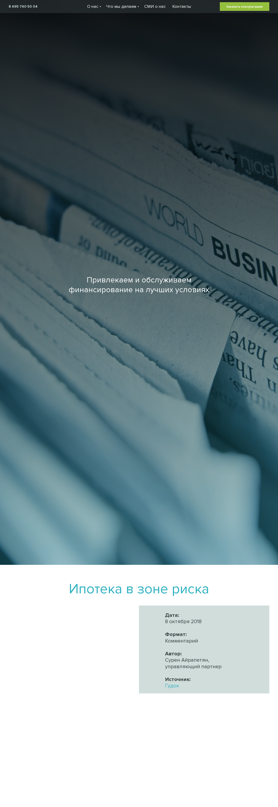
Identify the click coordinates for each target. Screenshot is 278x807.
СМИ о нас (155, 6)
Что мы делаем (121, 6)
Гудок (172, 686)
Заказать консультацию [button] (244, 6)
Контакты (181, 6)
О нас (92, 6)
